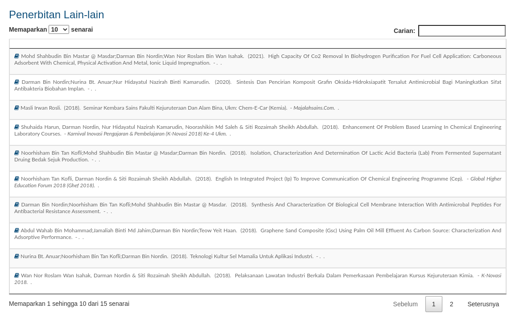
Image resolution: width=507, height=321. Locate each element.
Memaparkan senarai (51, 29)
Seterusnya (483, 304)
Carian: (450, 31)
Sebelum (405, 304)
